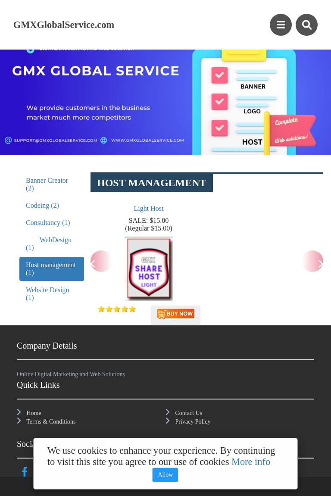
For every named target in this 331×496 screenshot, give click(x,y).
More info (250, 461)
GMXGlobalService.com (63, 24)
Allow (165, 474)
